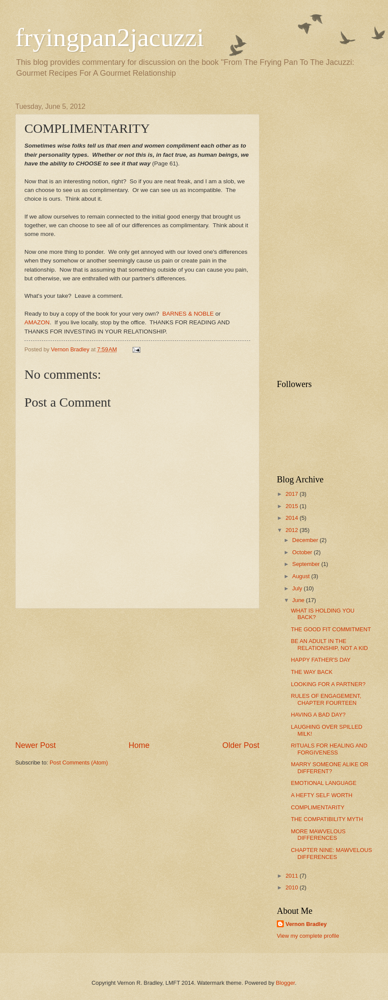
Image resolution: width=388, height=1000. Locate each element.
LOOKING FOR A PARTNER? (328, 684)
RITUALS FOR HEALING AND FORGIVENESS (329, 748)
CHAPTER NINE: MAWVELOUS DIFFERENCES (331, 853)
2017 (293, 494)
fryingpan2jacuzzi (109, 37)
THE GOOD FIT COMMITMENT (331, 629)
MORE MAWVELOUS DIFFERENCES (318, 834)
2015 (293, 506)
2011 (293, 875)
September (306, 564)
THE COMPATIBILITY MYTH (327, 819)
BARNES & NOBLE (188, 313)
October (302, 552)
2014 (293, 518)
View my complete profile (308, 936)
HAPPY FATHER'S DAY (321, 660)
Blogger (285, 983)
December (306, 540)
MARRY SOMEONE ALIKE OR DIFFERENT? (329, 767)
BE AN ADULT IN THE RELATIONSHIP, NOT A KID (329, 644)
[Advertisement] (137, 674)
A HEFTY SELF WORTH (321, 795)
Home (139, 745)
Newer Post (35, 745)
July (297, 588)
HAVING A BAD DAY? (318, 714)
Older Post (240, 745)
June (299, 600)
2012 (293, 530)
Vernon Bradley (306, 924)
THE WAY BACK (312, 672)
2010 (293, 887)
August (301, 576)
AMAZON (37, 322)
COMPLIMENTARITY (317, 807)
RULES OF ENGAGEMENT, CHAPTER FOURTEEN (326, 699)
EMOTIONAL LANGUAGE (323, 783)
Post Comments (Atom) (79, 762)
